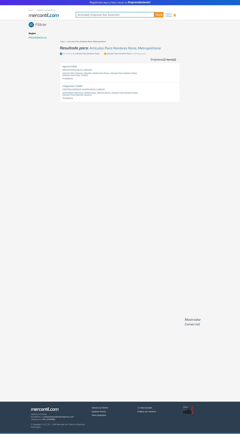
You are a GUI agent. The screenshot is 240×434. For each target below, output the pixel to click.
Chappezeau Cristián (72, 86)
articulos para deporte (72, 73)
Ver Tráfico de (81, 53)
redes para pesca (101, 73)
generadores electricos (72, 93)
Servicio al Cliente (100, 408)
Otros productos (99, 415)
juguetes (88, 73)
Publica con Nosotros (46, 10)
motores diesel (103, 93)
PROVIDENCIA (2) (38, 37)
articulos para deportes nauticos (77, 95)
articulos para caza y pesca (75, 75)
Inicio (30, 10)
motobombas (90, 93)
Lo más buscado (145, 408)
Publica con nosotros (147, 411)
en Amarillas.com (126, 53)
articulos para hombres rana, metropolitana (125, 48)
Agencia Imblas (69, 66)
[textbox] (119, 14)
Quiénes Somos (99, 411)
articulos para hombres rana (123, 73)
